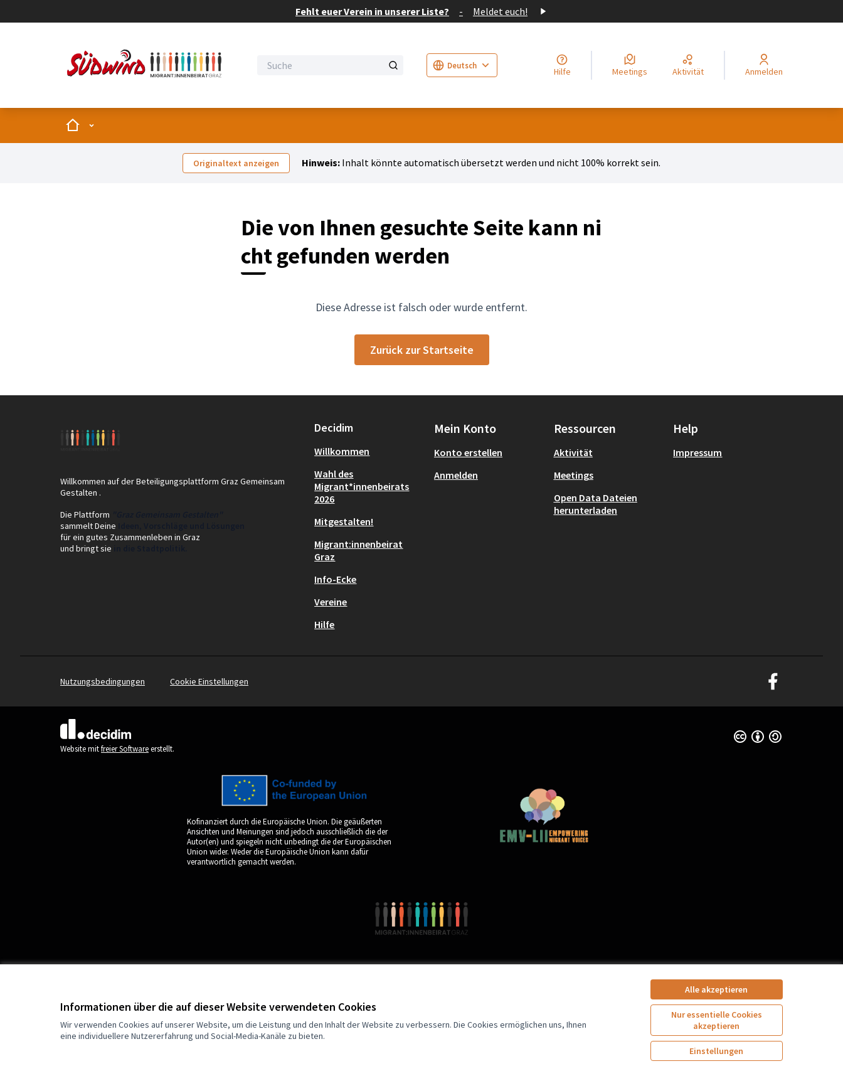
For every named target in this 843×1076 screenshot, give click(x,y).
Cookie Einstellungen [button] (209, 681)
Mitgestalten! (343, 521)
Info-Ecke (335, 579)
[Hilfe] (562, 65)
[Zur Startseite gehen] (146, 65)
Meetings (573, 475)
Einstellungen (716, 1051)
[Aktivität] (688, 65)
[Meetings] (629, 65)
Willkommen (341, 451)
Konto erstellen (468, 452)
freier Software (125, 748)
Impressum (697, 452)
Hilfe (324, 624)
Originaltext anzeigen (236, 163)
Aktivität (573, 452)
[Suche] (330, 65)
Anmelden (456, 475)
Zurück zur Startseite (422, 350)
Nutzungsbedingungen (102, 681)
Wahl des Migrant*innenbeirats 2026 (361, 486)
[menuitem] (369, 451)
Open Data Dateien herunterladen (595, 503)
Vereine (330, 601)
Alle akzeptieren (716, 989)
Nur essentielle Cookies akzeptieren (716, 1020)
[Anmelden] (764, 65)
